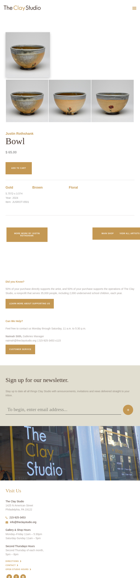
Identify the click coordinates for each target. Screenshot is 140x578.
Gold (9, 187)
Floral (73, 187)
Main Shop (108, 233)
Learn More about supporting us (29, 304)
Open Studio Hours (17, 569)
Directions (12, 561)
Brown (37, 187)
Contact (11, 565)
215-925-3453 (16, 517)
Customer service (20, 349)
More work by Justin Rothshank (27, 234)
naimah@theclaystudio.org (21, 340)
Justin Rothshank (19, 133)
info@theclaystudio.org (21, 522)
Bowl (2, 17)
